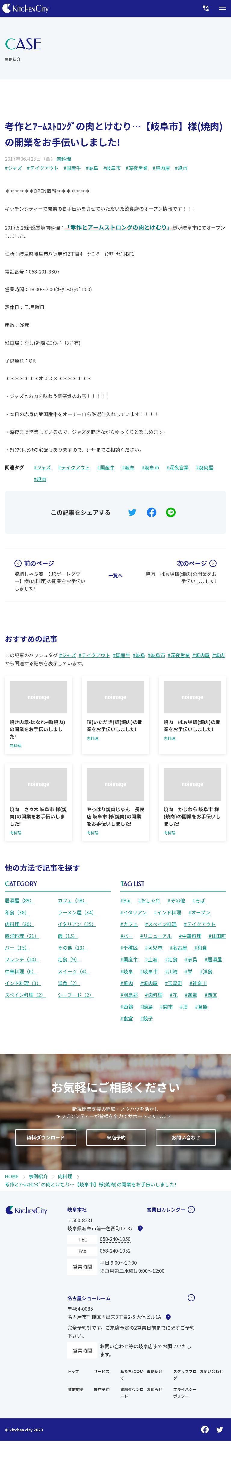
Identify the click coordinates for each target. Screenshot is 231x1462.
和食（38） (17, 912)
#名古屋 (178, 947)
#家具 (191, 959)
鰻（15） (68, 935)
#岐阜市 (112, 168)
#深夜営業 (136, 168)
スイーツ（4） (73, 971)
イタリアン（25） (77, 924)
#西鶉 (126, 1006)
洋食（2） (69, 983)
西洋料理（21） (22, 935)
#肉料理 (153, 994)
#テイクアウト (43, 168)
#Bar (125, 900)
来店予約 (101, 1389)
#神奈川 (198, 983)
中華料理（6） (20, 971)
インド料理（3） (23, 983)
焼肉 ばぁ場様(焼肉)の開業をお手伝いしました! (181, 572)
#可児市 (153, 947)
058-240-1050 (115, 1238)
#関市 (166, 1006)
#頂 (184, 1006)
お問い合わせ (211, 1371)
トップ (73, 1371)
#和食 (200, 947)
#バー (126, 935)
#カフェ (129, 924)
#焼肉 (181, 168)
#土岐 (151, 959)
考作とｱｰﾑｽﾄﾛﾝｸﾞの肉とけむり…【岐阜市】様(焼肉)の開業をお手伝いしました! (90, 1184)
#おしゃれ (149, 900)
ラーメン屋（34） (77, 912)
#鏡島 (146, 1006)
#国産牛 (72, 168)
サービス (101, 1371)
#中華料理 (190, 935)
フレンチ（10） (22, 959)
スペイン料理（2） (25, 994)
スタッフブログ (185, 1374)
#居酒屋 (213, 959)
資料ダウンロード (132, 1392)
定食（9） (69, 959)
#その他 (176, 900)
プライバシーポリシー (185, 1392)
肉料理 (64, 158)
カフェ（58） (72, 900)
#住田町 (217, 935)
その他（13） (72, 947)
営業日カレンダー (166, 1209)
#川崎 (171, 971)
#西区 (211, 994)
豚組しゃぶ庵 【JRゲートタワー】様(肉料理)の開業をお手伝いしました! (49, 575)
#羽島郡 (129, 994)
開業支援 (75, 1389)
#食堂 (126, 1018)
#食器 (201, 1006)
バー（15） (17, 947)
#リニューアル (156, 935)
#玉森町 (173, 983)
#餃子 (146, 1018)
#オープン (199, 912)
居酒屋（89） (19, 900)
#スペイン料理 (161, 924)
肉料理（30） (19, 924)
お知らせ (154, 1389)
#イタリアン (133, 912)
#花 (173, 994)
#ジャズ (13, 168)
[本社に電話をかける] (205, 8)
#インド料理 (167, 912)
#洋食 (206, 971)
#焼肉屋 (161, 168)
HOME (12, 1176)
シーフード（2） (76, 994)
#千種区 (129, 947)
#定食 (171, 959)
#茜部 (191, 994)
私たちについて (132, 1374)
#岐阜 (92, 168)
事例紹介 (38, 1176)
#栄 (188, 971)
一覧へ (115, 575)
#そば (198, 900)
